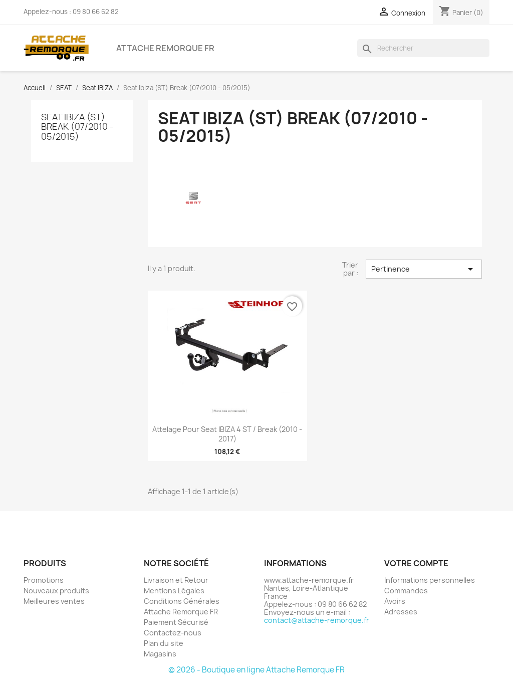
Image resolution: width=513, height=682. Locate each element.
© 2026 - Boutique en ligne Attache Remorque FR (256, 669)
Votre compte (416, 563)
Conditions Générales (181, 601)
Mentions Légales (174, 590)
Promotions (44, 580)
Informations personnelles (429, 580)
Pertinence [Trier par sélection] (423, 269)
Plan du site (163, 643)
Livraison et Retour (176, 580)
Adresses (400, 611)
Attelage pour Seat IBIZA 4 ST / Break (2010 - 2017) (227, 434)
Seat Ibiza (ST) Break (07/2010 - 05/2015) (77, 127)
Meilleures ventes (54, 601)
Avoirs (394, 601)
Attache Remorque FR (165, 48)
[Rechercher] (423, 48)
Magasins (160, 653)
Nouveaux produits (56, 590)
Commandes (406, 590)
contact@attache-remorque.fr (316, 620)
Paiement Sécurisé (176, 622)
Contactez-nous (172, 632)
